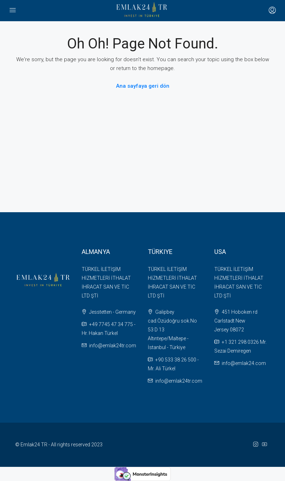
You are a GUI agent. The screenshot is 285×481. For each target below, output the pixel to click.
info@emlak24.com (244, 363)
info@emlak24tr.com (112, 345)
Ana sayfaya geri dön (142, 86)
